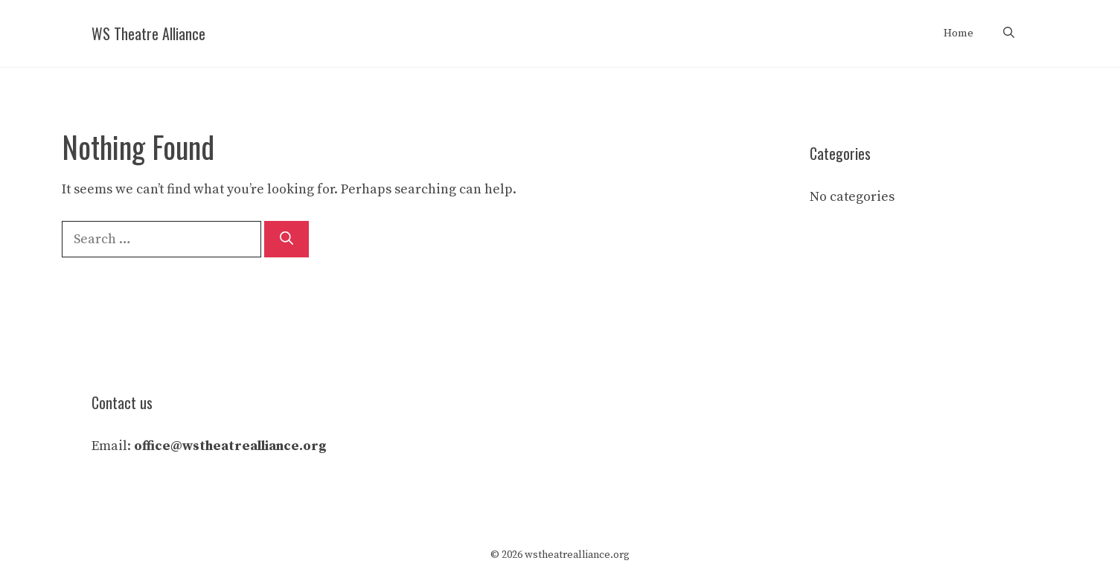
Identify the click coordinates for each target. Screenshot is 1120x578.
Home (958, 33)
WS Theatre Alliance (148, 33)
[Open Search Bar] (1008, 33)
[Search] (286, 239)
